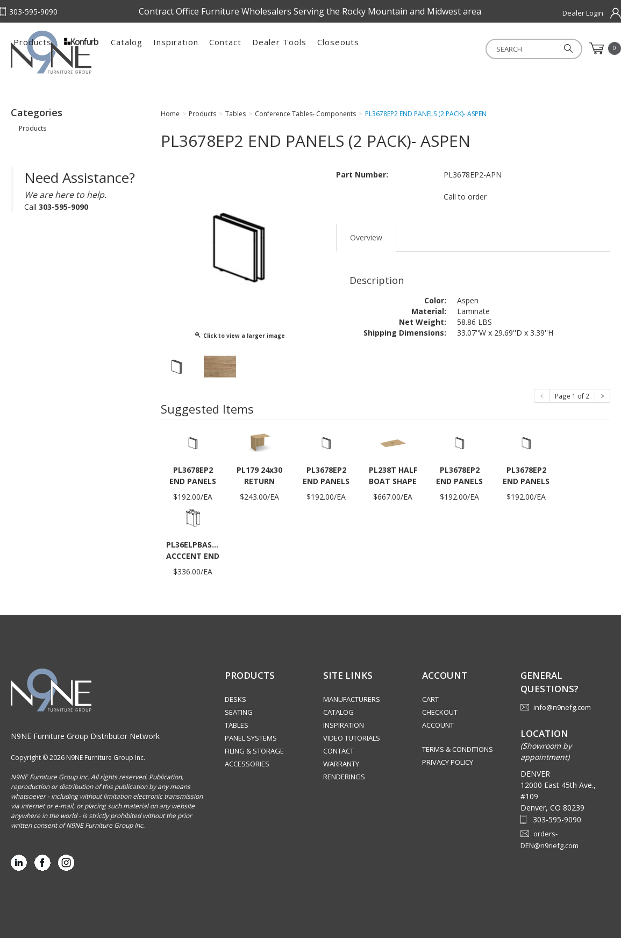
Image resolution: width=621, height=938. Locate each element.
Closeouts (459, 48)
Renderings (344, 776)
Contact (346, 48)
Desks (235, 699)
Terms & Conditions (457, 749)
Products (153, 48)
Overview (366, 237)
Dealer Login (582, 13)
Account (438, 725)
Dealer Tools (400, 48)
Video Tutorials (351, 738)
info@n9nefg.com (562, 707)
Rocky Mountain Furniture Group (64, 52)
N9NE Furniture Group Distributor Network (85, 736)
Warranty (341, 764)
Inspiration (296, 48)
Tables (236, 725)
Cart (430, 699)
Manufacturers (351, 699)
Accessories (247, 764)
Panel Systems (251, 738)
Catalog (247, 48)
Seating (239, 712)
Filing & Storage (254, 751)
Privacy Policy (447, 762)
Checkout (440, 712)
